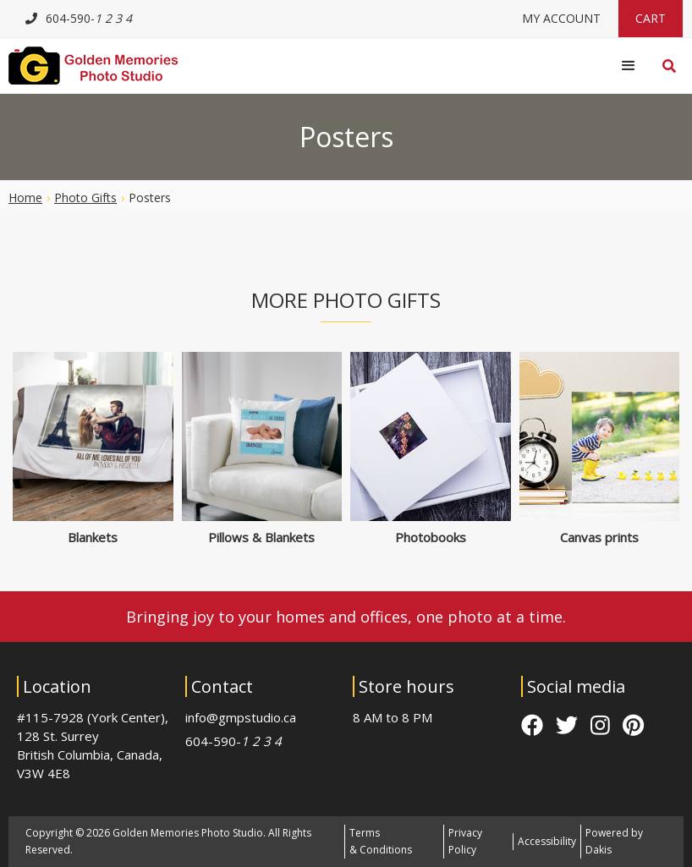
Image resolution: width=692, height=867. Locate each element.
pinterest (633, 725)
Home (25, 197)
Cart (650, 18)
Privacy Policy (465, 841)
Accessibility (547, 841)
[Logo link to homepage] (93, 65)
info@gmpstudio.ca (240, 717)
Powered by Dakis (614, 841)
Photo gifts (85, 197)
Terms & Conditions (380, 841)
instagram (600, 725)
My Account (561, 18)
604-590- (233, 741)
